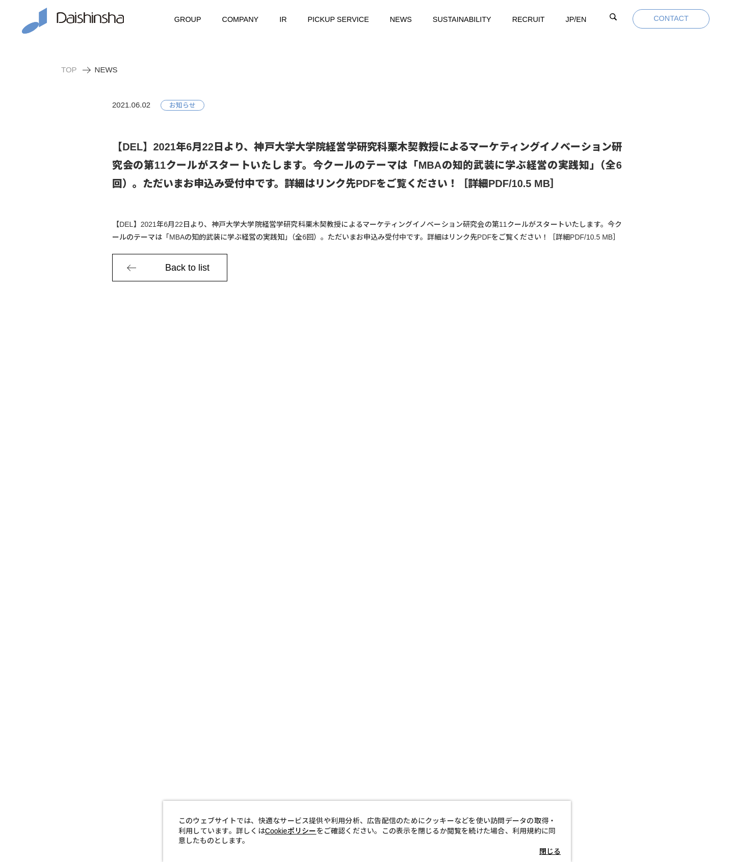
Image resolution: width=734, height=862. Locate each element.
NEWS (401, 19)
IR (282, 19)
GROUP (187, 19)
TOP (69, 69)
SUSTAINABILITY (462, 19)
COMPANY (240, 19)
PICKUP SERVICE (338, 19)
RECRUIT (528, 19)
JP (576, 20)
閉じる (550, 851)
